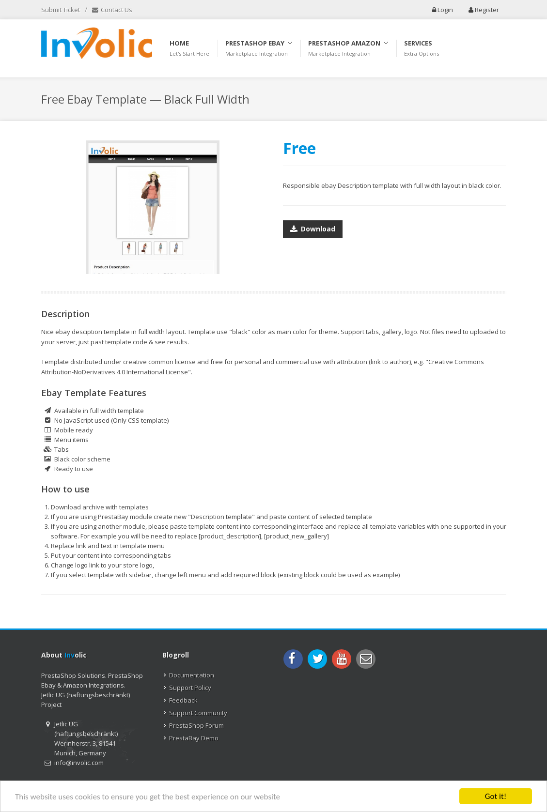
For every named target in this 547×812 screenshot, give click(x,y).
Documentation (191, 675)
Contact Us (112, 10)
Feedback (183, 700)
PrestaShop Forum (196, 725)
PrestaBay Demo (194, 738)
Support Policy (190, 687)
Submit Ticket (60, 9)
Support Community (198, 712)
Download (312, 227)
